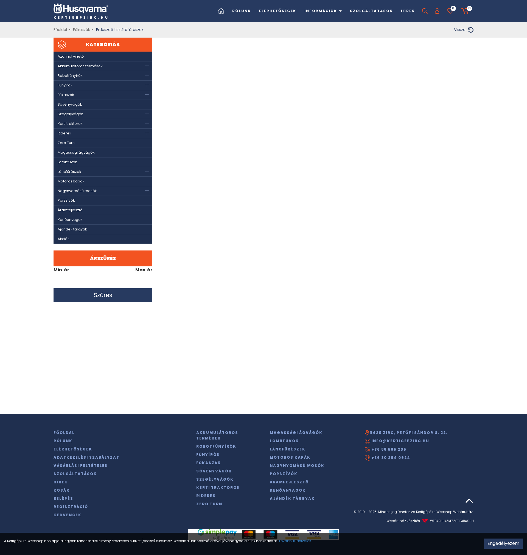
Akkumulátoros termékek (80, 66)
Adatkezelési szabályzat (86, 457)
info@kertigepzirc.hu (397, 441)
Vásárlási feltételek (81, 465)
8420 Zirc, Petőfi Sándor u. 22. (406, 433)
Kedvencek (68, 515)
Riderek (64, 133)
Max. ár (143, 270)
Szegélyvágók (70, 114)
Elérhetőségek (277, 10)
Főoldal (60, 29)
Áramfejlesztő (70, 210)
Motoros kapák (71, 181)
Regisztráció (71, 506)
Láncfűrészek (69, 171)
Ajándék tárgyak (72, 229)
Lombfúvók (67, 162)
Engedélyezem (503, 543)
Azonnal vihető (71, 56)
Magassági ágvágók (76, 152)
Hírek (408, 10)
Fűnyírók (65, 85)
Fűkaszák (81, 29)
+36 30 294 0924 (387, 458)
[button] (437, 11)
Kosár (61, 490)
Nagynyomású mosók (77, 190)
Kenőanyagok (70, 219)
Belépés (63, 498)
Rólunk (241, 10)
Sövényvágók (70, 104)
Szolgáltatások (371, 10)
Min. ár (61, 270)
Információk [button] (323, 10)
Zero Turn (66, 142)
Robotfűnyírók (70, 75)
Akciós (63, 238)
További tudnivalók (295, 541)
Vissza (463, 30)
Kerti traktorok (70, 123)
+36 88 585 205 (386, 449)
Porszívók (66, 200)
